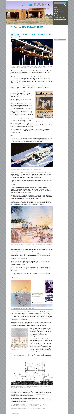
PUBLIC (33, 406)
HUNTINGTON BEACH (15, 405)
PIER (26, 406)
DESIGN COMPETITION (25, 404)
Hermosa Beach (42, 404)
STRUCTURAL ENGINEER (16, 408)
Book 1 (56, 17)
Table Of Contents (59, 11)
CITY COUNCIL (16, 404)
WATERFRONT (44, 408)
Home (55, 7)
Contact (56, 15)
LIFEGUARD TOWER (40, 405)
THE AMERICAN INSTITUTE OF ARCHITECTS (31, 408)
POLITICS (29, 406)
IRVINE (34, 405)
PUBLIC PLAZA (39, 406)
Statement (57, 9)
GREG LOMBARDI (34, 404)
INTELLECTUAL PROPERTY (26, 405)
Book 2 (61, 17)
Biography (57, 13)
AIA (11, 404)
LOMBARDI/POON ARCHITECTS (17, 406)
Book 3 (65, 17)
